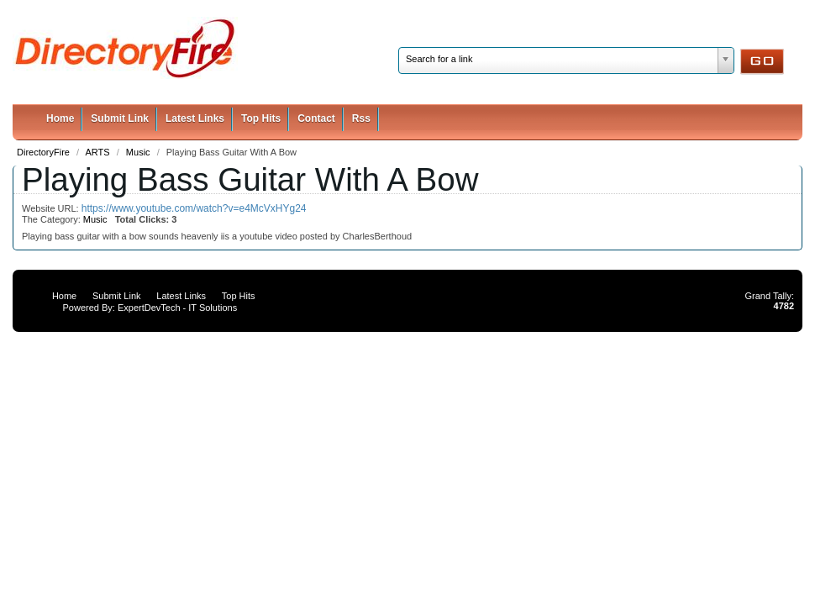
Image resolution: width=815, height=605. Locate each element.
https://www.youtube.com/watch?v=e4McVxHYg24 (194, 208)
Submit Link (120, 118)
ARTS (99, 152)
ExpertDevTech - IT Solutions (177, 307)
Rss (361, 118)
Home (60, 118)
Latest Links (195, 118)
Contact (316, 118)
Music (139, 152)
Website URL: (52, 208)
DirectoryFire (44, 152)
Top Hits (261, 118)
